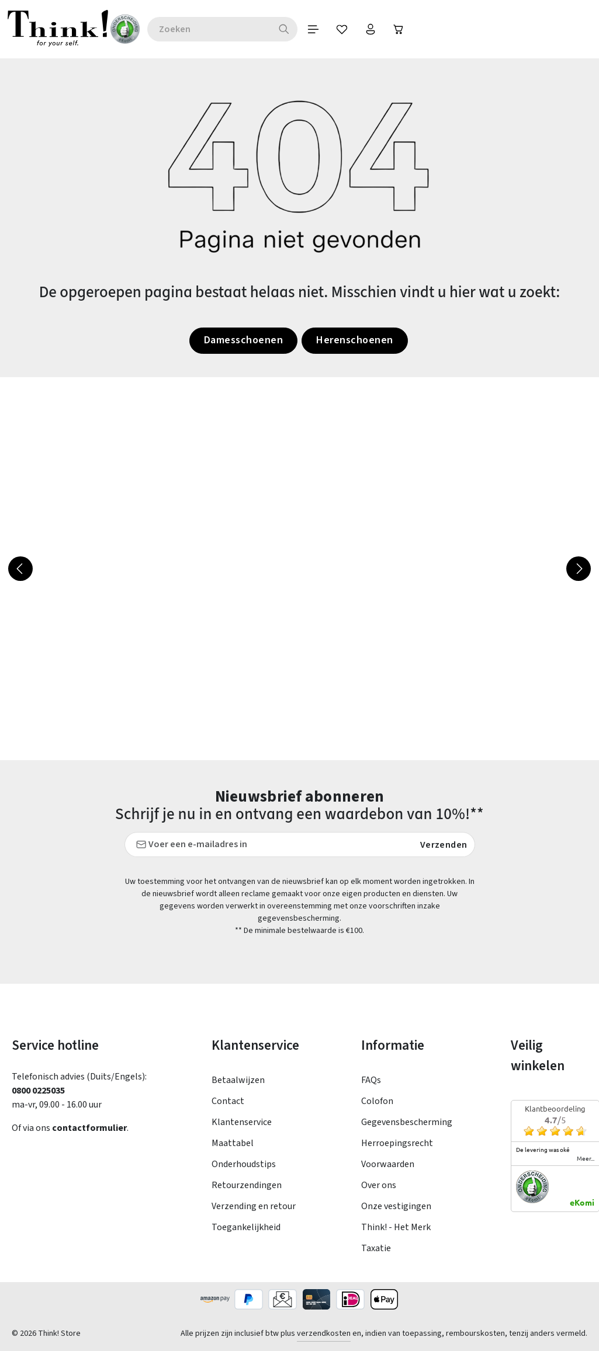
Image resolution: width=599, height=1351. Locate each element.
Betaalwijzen (238, 1080)
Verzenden (444, 844)
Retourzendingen (247, 1185)
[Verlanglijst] (348, 29)
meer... (585, 1158)
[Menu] (319, 29)
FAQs (371, 1080)
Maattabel (233, 1143)
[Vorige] (20, 568)
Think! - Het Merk (396, 1227)
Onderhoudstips (244, 1164)
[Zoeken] (290, 29)
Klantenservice (242, 1122)
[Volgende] (578, 568)
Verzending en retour (254, 1206)
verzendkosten (324, 1333)
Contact (228, 1101)
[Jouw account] (378, 29)
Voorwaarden (387, 1164)
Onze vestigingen (396, 1206)
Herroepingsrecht (397, 1143)
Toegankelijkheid (246, 1227)
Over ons (378, 1185)
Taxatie (376, 1248)
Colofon (377, 1101)
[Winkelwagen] (407, 29)
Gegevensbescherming (406, 1122)
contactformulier (89, 1128)
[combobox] (215, 29)
